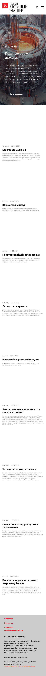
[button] (37, 7)
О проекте (8, 619)
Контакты (8, 623)
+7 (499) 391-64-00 (10, 666)
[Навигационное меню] (42, 7)
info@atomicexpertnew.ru (26, 666)
